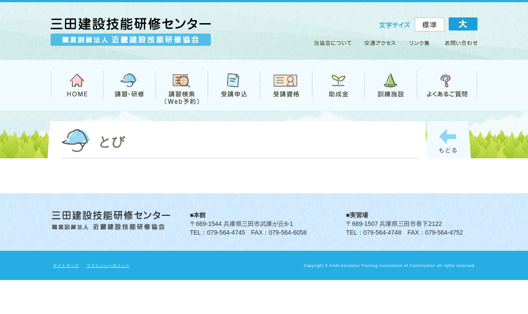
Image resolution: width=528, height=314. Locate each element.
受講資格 (286, 85)
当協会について (336, 46)
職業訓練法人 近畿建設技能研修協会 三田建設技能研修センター (131, 35)
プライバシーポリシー (108, 265)
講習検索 (181, 85)
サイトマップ (66, 265)
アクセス (381, 46)
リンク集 (420, 46)
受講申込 (233, 85)
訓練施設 (390, 85)
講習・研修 (129, 85)
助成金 (338, 85)
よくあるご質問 (446, 85)
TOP (77, 85)
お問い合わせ (457, 46)
